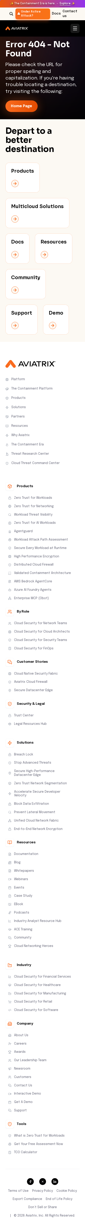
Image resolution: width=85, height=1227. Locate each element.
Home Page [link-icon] (21, 106)
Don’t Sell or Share (42, 1207)
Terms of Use (18, 1190)
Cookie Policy (66, 1190)
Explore (65, 3)
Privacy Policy (42, 1190)
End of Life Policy (59, 1199)
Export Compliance (27, 1199)
